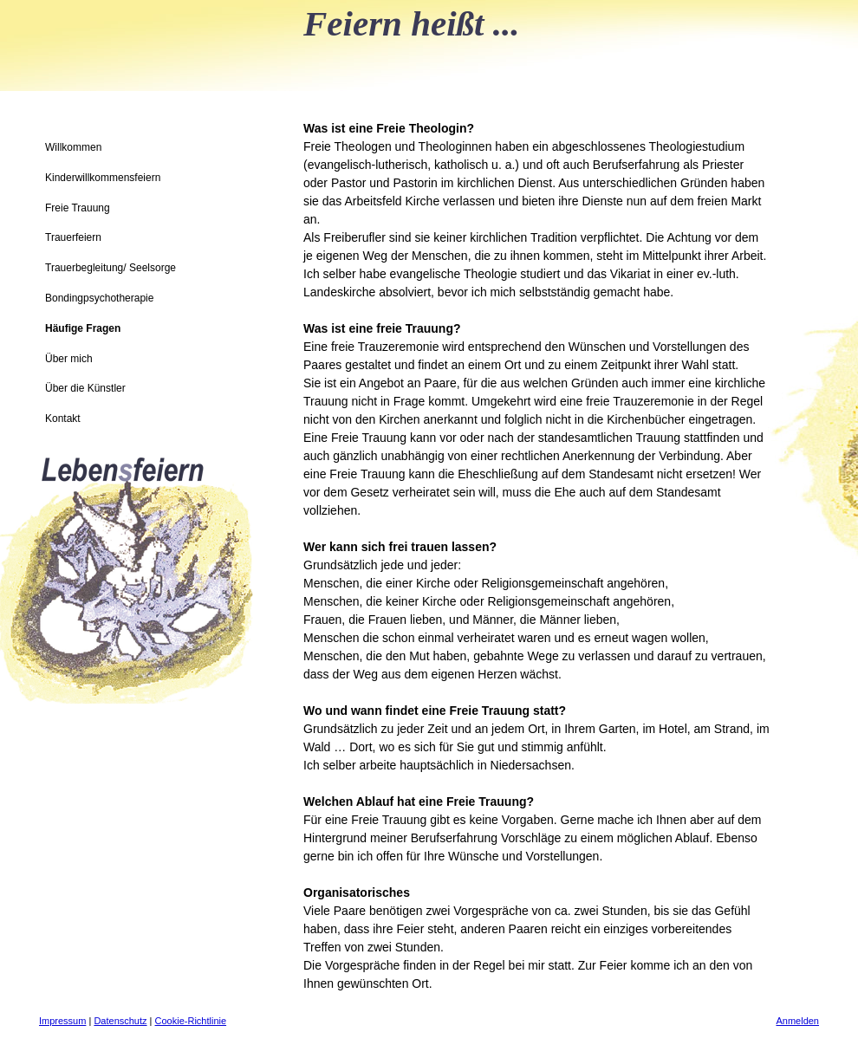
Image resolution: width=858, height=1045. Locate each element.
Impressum (62, 1021)
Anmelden (797, 1021)
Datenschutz (120, 1021)
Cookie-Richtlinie (191, 1021)
